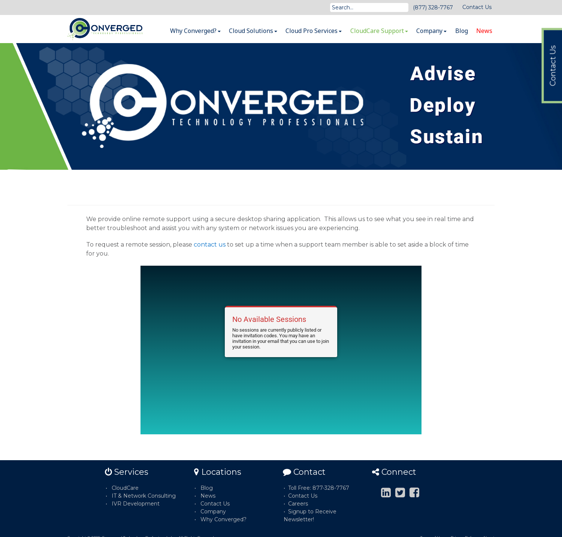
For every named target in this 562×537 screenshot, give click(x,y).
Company (431, 31)
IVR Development (136, 503)
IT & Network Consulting (144, 495)
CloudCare (125, 488)
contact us (210, 244)
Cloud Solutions (253, 31)
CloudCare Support (379, 31)
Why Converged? (195, 31)
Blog (461, 31)
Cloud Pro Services (313, 31)
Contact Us (477, 7)
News (484, 31)
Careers (298, 503)
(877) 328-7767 (433, 7)
